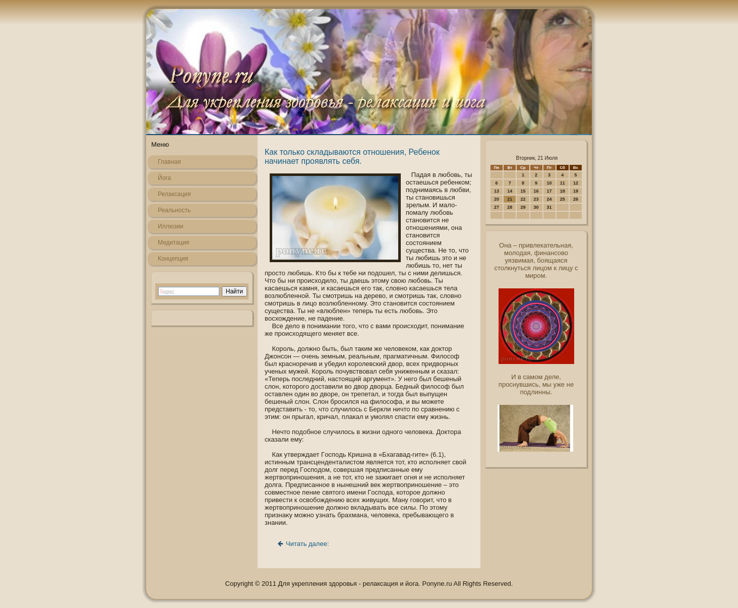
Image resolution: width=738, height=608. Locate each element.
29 (522, 207)
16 (536, 191)
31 (549, 207)
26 (575, 199)
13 (496, 191)
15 (522, 191)
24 (549, 199)
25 (562, 199)
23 (536, 199)
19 (575, 191)
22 (522, 199)
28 (509, 207)
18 (562, 191)
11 (562, 183)
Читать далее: (307, 544)
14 (509, 191)
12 (575, 183)
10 (549, 183)
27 (496, 207)
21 (509, 199)
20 (496, 199)
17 (549, 191)
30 (536, 207)
